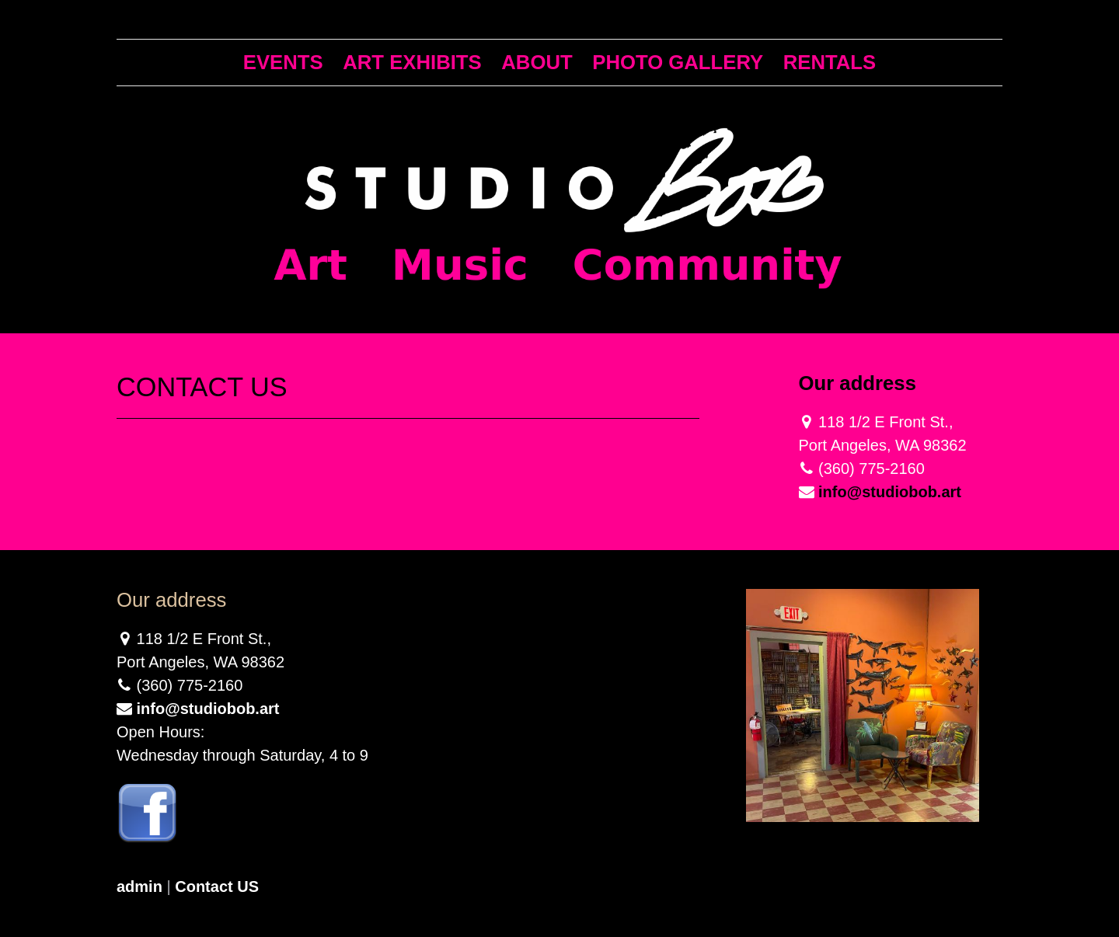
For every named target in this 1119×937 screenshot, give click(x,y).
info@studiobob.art (889, 491)
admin (139, 886)
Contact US (217, 886)
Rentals (829, 62)
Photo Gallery (677, 62)
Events (283, 62)
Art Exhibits (412, 62)
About (536, 62)
